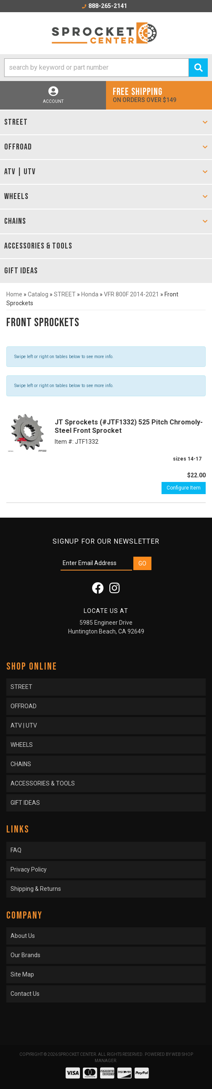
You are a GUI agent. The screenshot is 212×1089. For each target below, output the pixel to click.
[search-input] (96, 67)
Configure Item (184, 488)
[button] (106, 67)
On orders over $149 (159, 94)
